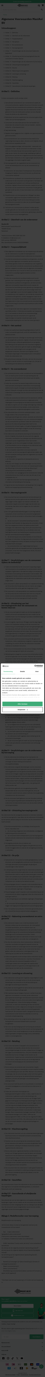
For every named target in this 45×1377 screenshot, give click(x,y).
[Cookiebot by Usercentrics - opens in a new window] (34, 666)
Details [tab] (22, 671)
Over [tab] (37, 671)
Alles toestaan (22, 704)
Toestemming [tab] (8, 671)
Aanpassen (23, 709)
